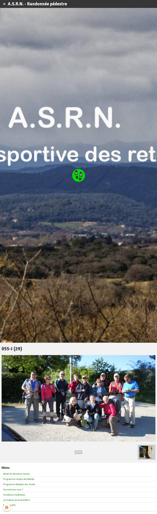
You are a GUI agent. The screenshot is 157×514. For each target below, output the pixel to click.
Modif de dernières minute (16, 474)
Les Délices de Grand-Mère (16, 500)
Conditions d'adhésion (14, 495)
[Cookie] (6, 507)
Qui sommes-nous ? (13, 489)
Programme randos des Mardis (18, 479)
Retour (78, 452)
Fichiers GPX (9, 505)
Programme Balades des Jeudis (19, 484)
